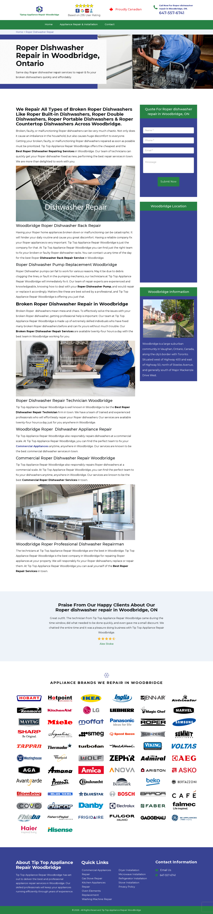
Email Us (165, 870)
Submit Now (168, 181)
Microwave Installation (132, 874)
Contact (109, 24)
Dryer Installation (129, 870)
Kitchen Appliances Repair (93, 884)
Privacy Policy (127, 886)
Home (49, 24)
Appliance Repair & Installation (79, 24)
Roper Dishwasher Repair (40, 32)
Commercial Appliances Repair (96, 872)
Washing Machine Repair (97, 899)
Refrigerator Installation (133, 878)
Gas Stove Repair (92, 878)
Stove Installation (129, 882)
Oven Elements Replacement (91, 892)
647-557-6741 (171, 13)
